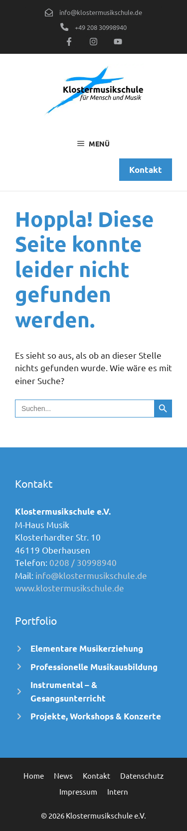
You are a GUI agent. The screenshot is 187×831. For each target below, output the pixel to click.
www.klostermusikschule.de (69, 587)
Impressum (78, 791)
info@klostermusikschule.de (91, 575)
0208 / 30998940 (83, 562)
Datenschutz (142, 775)
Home (33, 775)
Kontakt (96, 775)
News (63, 775)
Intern (117, 791)
